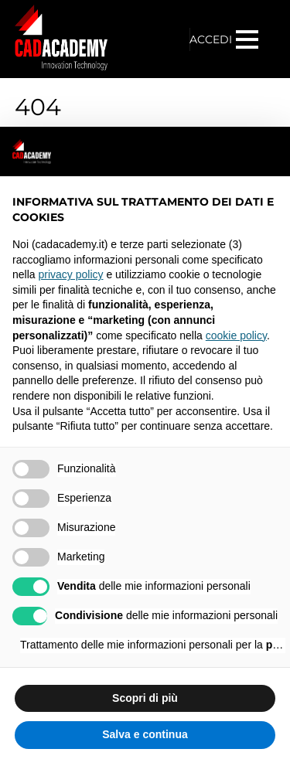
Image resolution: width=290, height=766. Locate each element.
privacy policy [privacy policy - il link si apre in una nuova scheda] (70, 274)
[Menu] (249, 39)
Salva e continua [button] (144, 734)
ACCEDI (210, 39)
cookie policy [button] (236, 335)
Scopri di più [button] (145, 698)
